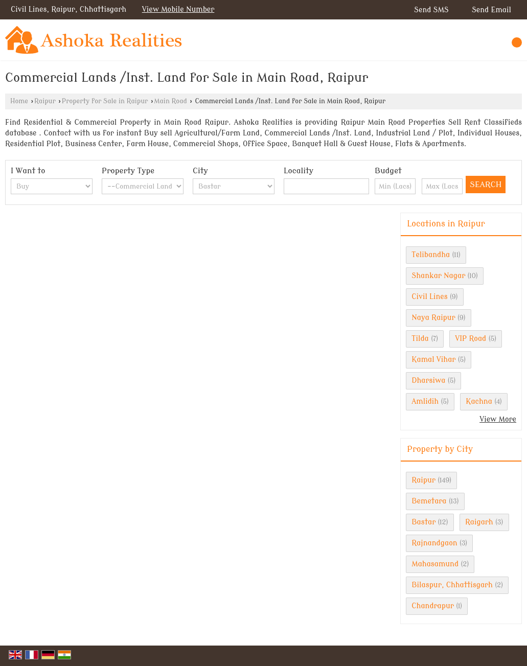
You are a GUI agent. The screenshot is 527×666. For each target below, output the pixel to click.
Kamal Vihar (433, 359)
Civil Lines (429, 297)
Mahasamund (435, 564)
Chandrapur (432, 606)
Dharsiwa (428, 380)
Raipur (45, 101)
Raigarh (479, 522)
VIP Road (470, 338)
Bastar (423, 522)
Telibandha (430, 255)
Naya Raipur (433, 317)
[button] (178, 9)
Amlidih (425, 401)
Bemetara (428, 501)
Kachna (479, 401)
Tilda (420, 338)
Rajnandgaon (434, 543)
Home (19, 101)
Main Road (170, 101)
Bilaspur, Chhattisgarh (452, 585)
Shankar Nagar (438, 276)
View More (497, 419)
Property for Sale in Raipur (105, 101)
